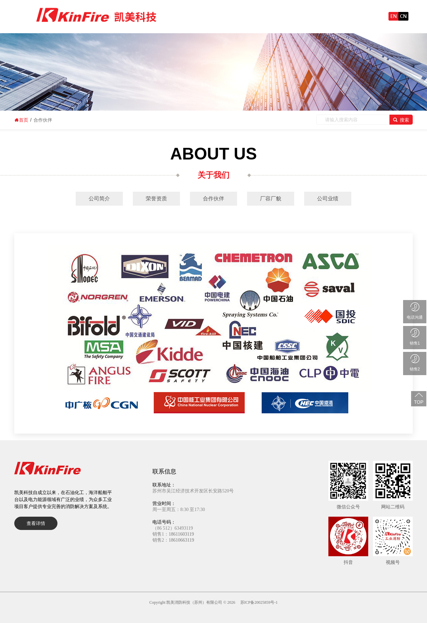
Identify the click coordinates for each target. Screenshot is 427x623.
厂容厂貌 (270, 198)
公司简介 (99, 198)
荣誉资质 (156, 198)
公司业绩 (327, 198)
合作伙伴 (213, 198)
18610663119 (181, 540)
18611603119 (181, 534)
